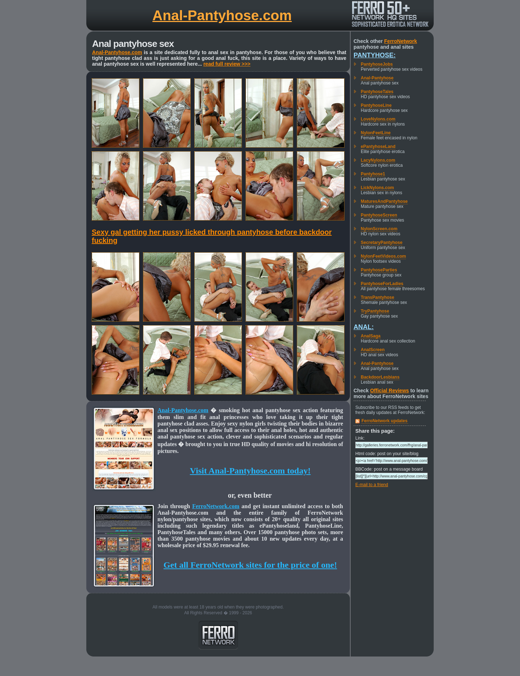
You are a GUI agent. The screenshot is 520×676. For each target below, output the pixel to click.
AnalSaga (371, 336)
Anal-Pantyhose (377, 77)
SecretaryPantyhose (381, 242)
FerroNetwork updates (384, 420)
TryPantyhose (375, 311)
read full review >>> (226, 64)
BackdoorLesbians (380, 377)
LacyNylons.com (378, 160)
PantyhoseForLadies (382, 283)
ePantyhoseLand (378, 146)
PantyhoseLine (376, 105)
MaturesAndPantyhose (384, 201)
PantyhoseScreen (379, 215)
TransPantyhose (377, 297)
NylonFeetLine (376, 132)
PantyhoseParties (379, 269)
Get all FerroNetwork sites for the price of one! (250, 565)
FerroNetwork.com (215, 506)
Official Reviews (389, 390)
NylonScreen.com (379, 228)
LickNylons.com (377, 187)
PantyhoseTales (377, 91)
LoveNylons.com (378, 119)
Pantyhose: (375, 55)
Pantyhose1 (373, 173)
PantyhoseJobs (377, 64)
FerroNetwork (400, 41)
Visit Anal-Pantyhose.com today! (250, 470)
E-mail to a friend (371, 484)
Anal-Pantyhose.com (222, 15)
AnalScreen (373, 349)
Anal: (364, 327)
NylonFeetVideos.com (383, 256)
